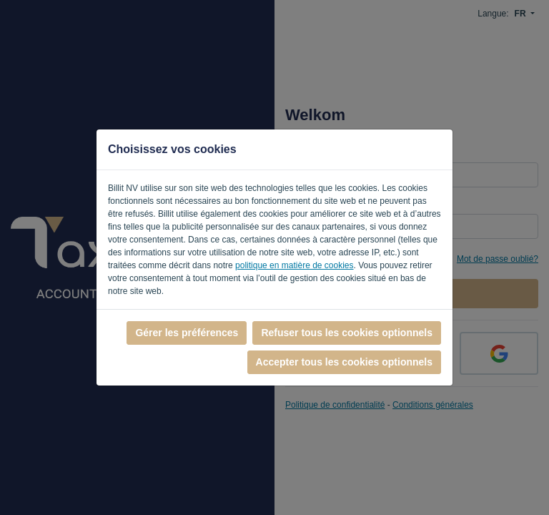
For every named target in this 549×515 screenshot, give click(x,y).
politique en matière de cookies (294, 265)
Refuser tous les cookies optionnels (346, 332)
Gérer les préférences (186, 332)
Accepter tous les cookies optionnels (344, 362)
